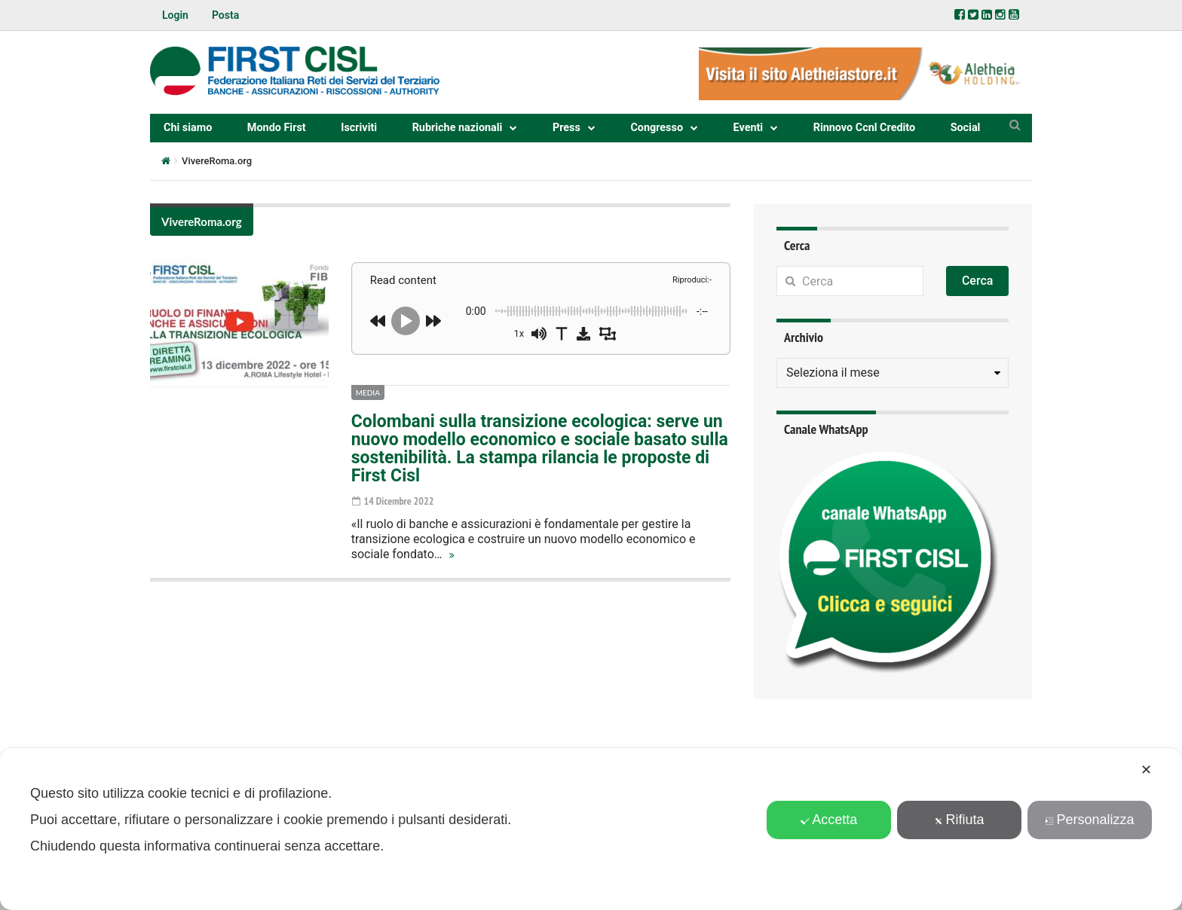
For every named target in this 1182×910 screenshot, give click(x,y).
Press (566, 127)
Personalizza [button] (1090, 819)
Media (368, 392)
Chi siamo (188, 127)
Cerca (978, 280)
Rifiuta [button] (959, 819)
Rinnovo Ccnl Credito (864, 127)
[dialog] (591, 829)
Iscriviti (359, 127)
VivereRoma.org (201, 221)
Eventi (748, 127)
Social (966, 127)
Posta (225, 15)
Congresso (656, 127)
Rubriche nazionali (457, 127)
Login (175, 15)
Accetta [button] (829, 819)
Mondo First (276, 127)
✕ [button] (1146, 769)
